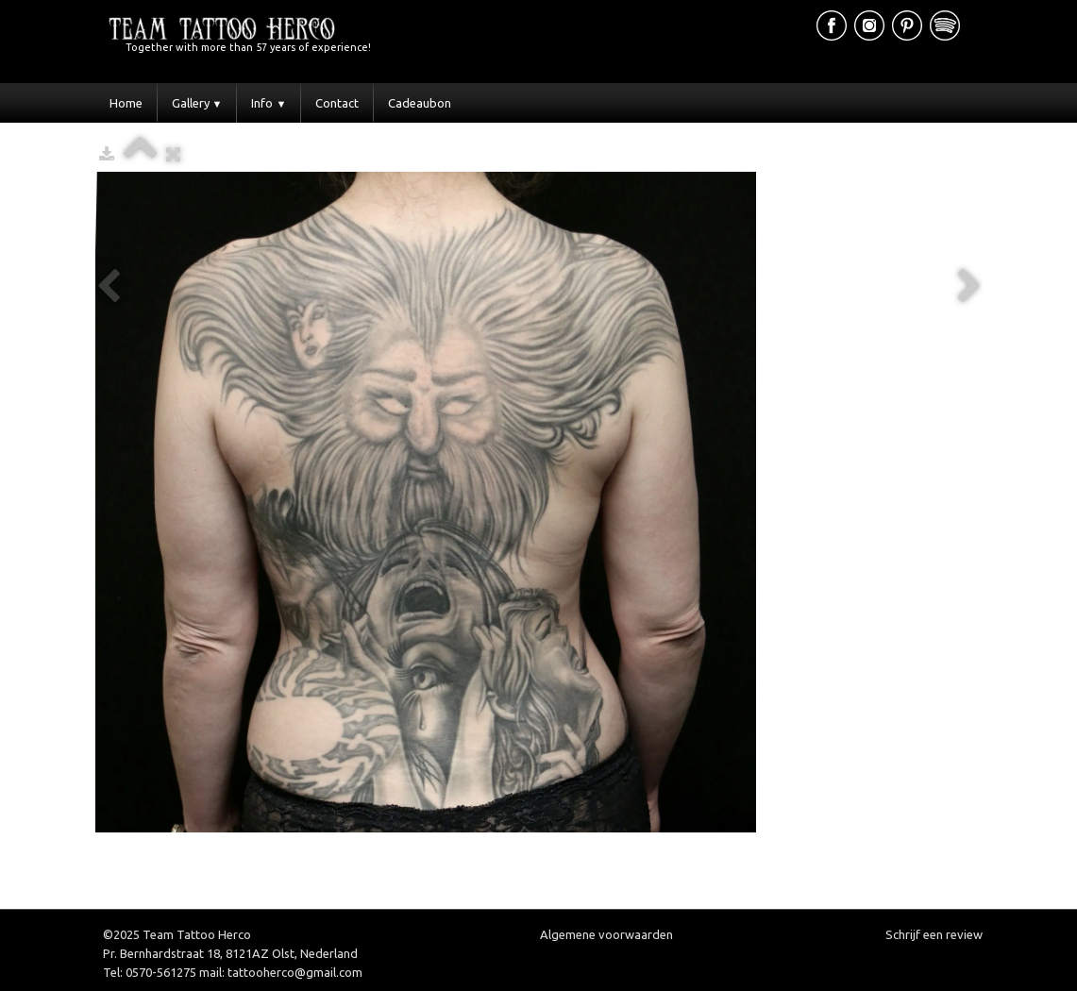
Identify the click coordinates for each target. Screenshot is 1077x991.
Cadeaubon (419, 102)
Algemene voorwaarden (606, 934)
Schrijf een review (934, 934)
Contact (337, 102)
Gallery (197, 102)
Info (268, 102)
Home (126, 102)
